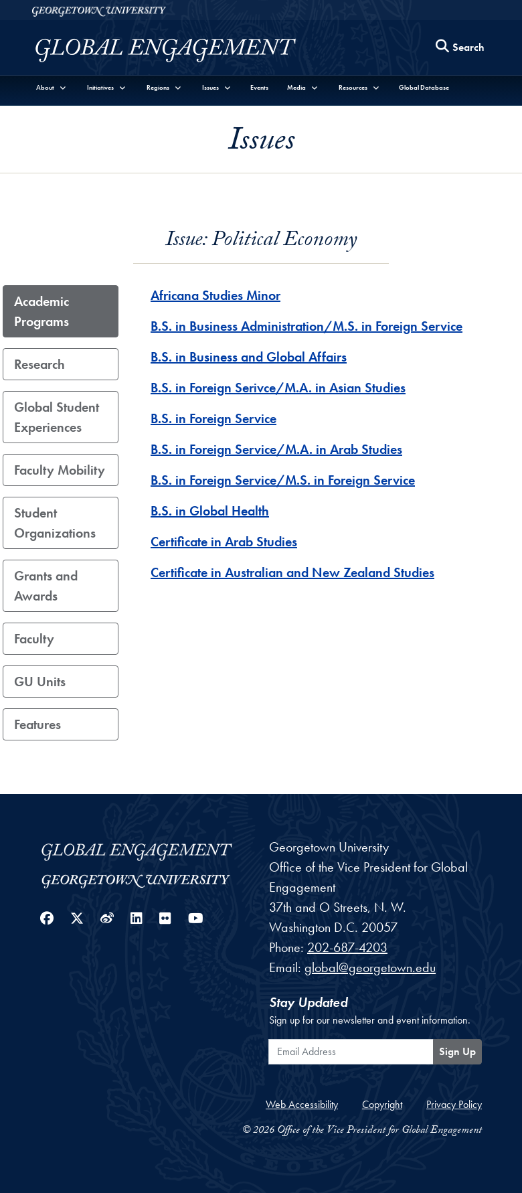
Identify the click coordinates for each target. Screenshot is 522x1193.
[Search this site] (460, 48)
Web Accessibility (302, 1104)
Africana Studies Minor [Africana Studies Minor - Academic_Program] (215, 295)
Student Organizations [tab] (55, 523)
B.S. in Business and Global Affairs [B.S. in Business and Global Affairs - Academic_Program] (249, 357)
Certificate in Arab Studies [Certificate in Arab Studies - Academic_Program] (224, 541)
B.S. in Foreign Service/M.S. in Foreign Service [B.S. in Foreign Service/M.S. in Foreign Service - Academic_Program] (283, 480)
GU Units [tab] (40, 681)
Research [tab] (39, 364)
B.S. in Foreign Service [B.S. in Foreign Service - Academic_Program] (213, 418)
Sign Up (457, 1051)
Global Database (424, 87)
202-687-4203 (347, 947)
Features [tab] (37, 724)
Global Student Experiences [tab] (56, 417)
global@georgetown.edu (370, 967)
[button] (51, 87)
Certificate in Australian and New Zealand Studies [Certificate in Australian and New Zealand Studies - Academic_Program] (292, 572)
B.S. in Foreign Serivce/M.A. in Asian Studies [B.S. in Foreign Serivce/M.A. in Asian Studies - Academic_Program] (278, 387)
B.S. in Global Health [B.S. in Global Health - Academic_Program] (210, 511)
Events (259, 87)
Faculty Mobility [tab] (59, 470)
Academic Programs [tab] (41, 311)
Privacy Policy (454, 1104)
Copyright (382, 1104)
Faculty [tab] (34, 638)
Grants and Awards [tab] (46, 586)
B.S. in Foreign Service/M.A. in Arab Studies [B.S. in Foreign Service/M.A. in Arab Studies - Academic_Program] (276, 449)
